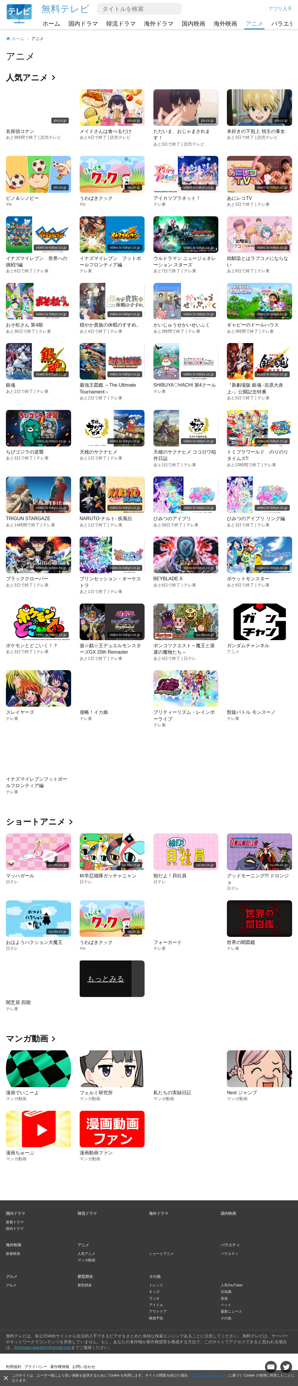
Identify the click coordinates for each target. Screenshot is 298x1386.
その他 (155, 1276)
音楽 (224, 1298)
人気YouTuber (232, 1285)
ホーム (51, 23)
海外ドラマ (158, 23)
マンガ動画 (86, 1260)
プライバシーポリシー (209, 1375)
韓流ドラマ (121, 23)
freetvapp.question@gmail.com (42, 1347)
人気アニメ (86, 1254)
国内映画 (193, 23)
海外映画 (225, 23)
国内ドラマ (83, 23)
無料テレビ (65, 9)
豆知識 (226, 1292)
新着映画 (13, 1254)
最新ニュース (231, 1311)
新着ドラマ (15, 1222)
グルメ (11, 1276)
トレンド (156, 1285)
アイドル (156, 1305)
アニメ (254, 23)
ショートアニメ (161, 1254)
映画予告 (156, 1318)
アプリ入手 (280, 8)
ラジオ (154, 1298)
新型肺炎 (85, 1276)
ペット (226, 1305)
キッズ (154, 1292)
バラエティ (230, 1245)
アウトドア (158, 1311)
